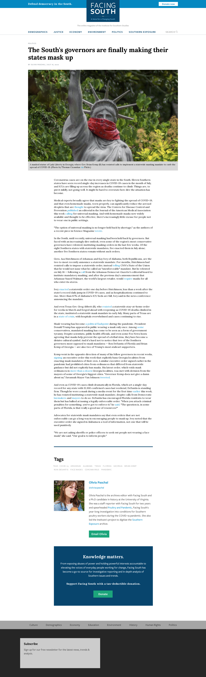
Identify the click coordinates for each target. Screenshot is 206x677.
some (140, 327)
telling (116, 265)
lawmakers (60, 397)
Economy (76, 31)
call (83, 272)
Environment (97, 31)
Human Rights (153, 625)
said (117, 404)
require (128, 278)
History (133, 625)
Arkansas (76, 466)
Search (172, 31)
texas (98, 466)
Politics (117, 31)
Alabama (87, 466)
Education (93, 625)
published (72, 210)
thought (78, 207)
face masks (76, 469)
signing (58, 357)
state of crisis (66, 316)
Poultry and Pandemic (120, 507)
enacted (64, 289)
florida (107, 466)
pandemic (106, 469)
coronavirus (92, 469)
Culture (33, 625)
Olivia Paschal (38, 64)
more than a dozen (81, 370)
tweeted (105, 377)
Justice (59, 31)
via (82, 167)
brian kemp (130, 466)
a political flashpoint (97, 323)
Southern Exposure (142, 31)
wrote (98, 230)
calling (69, 213)
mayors (76, 397)
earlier (136, 391)
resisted (107, 306)
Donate (103, 594)
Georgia (118, 466)
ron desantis (61, 469)
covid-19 (63, 466)
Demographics (38, 31)
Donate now (168, 3)
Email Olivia (99, 534)
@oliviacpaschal (96, 487)
